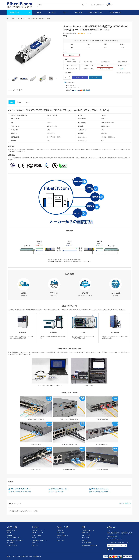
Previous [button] (9, 79)
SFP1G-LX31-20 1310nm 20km (59, 489)
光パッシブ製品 (11, 542)
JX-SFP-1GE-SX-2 (122, 62)
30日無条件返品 (71, 85)
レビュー (28, 102)
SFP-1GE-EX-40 (122, 65)
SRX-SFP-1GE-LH (88, 68)
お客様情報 (60, 530)
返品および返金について (63, 535)
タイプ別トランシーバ (37, 532)
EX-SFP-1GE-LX (88, 65)
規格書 (19, 102)
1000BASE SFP (11, 535)
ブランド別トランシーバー (39, 530)
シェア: (10, 90)
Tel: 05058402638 (115, 12)
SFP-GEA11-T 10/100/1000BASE (100, 491)
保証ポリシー (60, 537)
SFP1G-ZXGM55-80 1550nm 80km (21, 491)
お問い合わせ (78, 12)
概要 (11, 102)
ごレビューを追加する (125, 503)
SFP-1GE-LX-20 (105, 65)
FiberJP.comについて (96, 12)
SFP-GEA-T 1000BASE (57, 491)
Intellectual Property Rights (90, 545)
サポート (65, 12)
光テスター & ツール (12, 545)
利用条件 (84, 540)
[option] (15, 79)
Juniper (71, 55)
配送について (85, 537)
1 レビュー (89, 33)
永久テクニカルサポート (73, 87)
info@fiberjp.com (116, 539)
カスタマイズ (52, 12)
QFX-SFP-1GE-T (71, 62)
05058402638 (113, 536)
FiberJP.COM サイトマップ (39, 540)
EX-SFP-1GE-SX (105, 62)
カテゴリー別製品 (36, 535)
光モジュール (35, 542)
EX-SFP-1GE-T (88, 62)
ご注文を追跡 (60, 532)
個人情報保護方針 (86, 542)
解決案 (39, 12)
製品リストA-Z (36, 537)
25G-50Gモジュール (12, 530)
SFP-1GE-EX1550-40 (71, 68)
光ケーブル (34, 545)
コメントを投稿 (33, 511)
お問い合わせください (124, 72)
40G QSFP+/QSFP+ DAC (13, 537)
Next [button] (56, 79)
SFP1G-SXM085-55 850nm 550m (20, 489)
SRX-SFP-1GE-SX (105, 68)
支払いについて (86, 532)
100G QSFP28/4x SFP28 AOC (15, 540)
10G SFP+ (9, 532)
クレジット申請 (86, 535)
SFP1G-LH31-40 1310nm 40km (100, 489)
